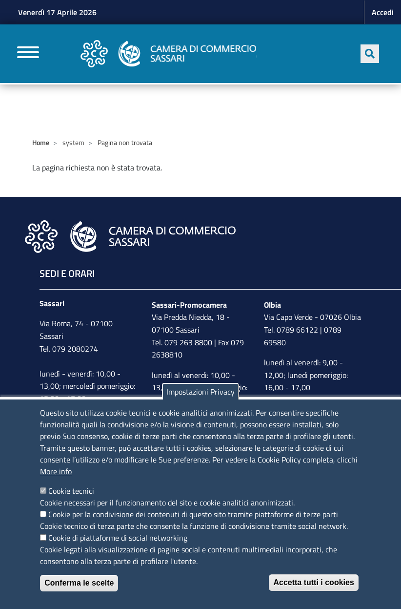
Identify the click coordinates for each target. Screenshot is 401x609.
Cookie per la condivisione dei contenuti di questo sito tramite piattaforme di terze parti (193, 514)
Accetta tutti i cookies (313, 582)
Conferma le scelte (79, 583)
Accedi (383, 12)
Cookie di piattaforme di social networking (117, 538)
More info (56, 471)
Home (40, 142)
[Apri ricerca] (370, 53)
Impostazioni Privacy (200, 392)
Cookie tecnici (71, 491)
